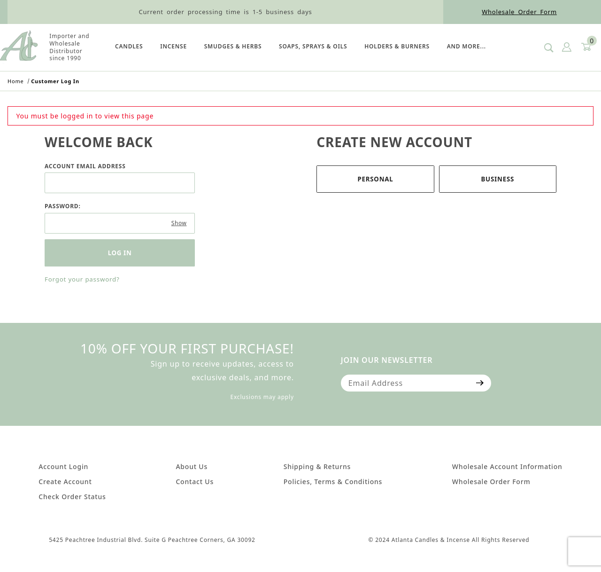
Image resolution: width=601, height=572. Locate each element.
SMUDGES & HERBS (233, 46)
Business (497, 179)
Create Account (65, 481)
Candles (129, 46)
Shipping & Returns (317, 466)
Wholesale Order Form (519, 12)
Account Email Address (85, 166)
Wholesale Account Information (507, 466)
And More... (466, 46)
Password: (63, 206)
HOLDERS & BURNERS (397, 46)
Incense (173, 46)
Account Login (63, 466)
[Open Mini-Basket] (585, 47)
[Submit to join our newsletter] (480, 383)
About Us (192, 466)
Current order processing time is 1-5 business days (225, 12)
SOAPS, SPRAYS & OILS (313, 46)
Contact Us (195, 481)
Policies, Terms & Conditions (333, 481)
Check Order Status (72, 496)
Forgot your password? (82, 279)
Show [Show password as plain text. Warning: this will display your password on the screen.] (179, 223)
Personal (375, 179)
